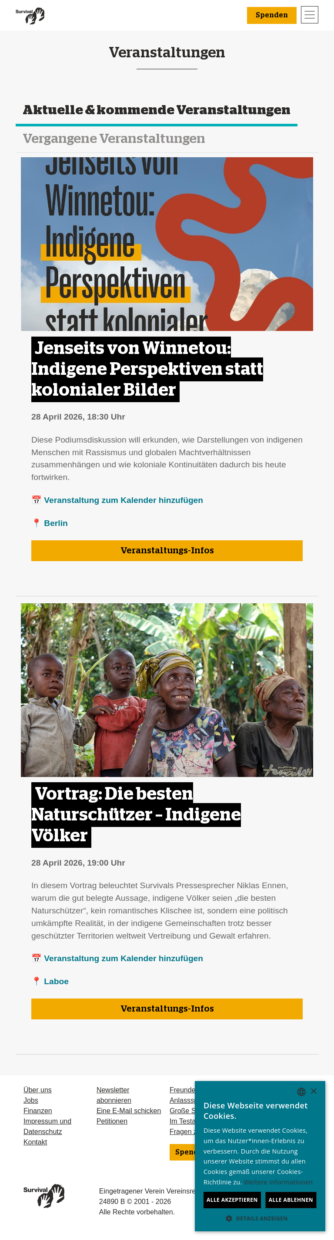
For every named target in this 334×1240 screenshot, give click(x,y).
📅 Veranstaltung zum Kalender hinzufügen (117, 500)
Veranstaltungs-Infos (167, 550)
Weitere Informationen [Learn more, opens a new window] (278, 1182)
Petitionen (112, 1121)
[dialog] (260, 1156)
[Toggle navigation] (309, 14)
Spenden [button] (272, 15)
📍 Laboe (50, 981)
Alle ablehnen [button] (291, 1200)
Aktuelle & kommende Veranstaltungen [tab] (157, 110)
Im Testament (190, 1121)
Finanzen (37, 1110)
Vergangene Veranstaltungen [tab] (114, 138)
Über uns (37, 1090)
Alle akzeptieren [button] (232, 1200)
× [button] (313, 1091)
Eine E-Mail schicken (129, 1110)
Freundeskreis (192, 1090)
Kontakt (35, 1142)
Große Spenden (194, 1110)
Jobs (30, 1100)
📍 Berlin (49, 523)
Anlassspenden (193, 1100)
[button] (260, 1218)
